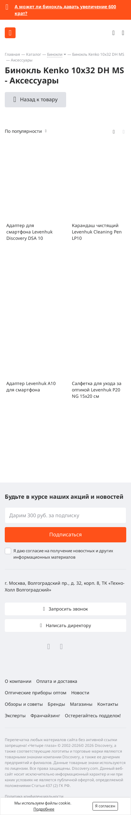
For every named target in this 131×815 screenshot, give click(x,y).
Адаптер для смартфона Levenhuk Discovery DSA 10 (29, 231)
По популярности (23, 131)
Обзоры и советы (24, 704)
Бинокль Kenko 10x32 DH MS (98, 54)
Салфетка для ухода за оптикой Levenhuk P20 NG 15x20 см (96, 389)
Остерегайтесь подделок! (93, 715)
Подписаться (65, 534)
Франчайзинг (45, 715)
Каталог (33, 54)
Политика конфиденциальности (34, 796)
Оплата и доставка (56, 681)
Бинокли (54, 54)
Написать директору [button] (68, 625)
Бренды (56, 704)
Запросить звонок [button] (67, 609)
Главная (12, 54)
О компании (18, 681)
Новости (80, 693)
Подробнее (43, 809)
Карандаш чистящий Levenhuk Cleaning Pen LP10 (97, 231)
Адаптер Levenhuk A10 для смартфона (31, 386)
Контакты (107, 704)
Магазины (81, 704)
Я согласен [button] (105, 806)
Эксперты (15, 715)
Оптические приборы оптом (35, 693)
